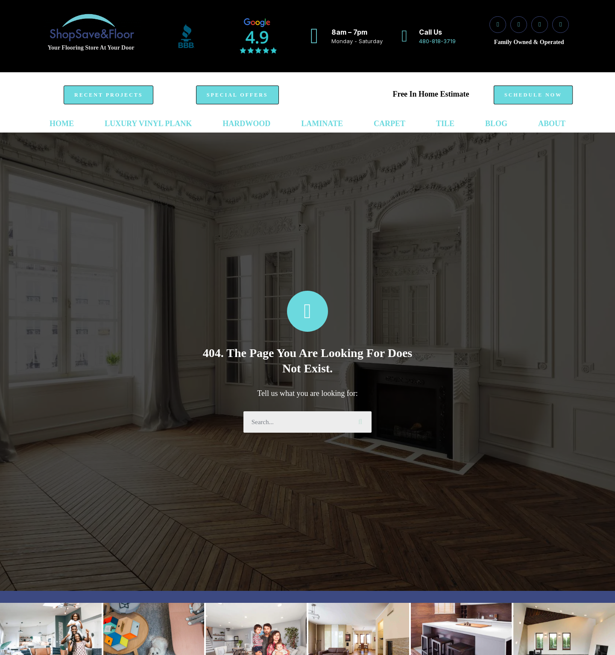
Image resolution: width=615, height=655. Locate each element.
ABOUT (551, 123)
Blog (496, 123)
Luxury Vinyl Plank (148, 123)
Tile (445, 123)
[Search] (361, 422)
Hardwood (246, 123)
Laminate (322, 123)
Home (62, 123)
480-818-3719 (437, 41)
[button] (108, 95)
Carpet (389, 123)
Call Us (430, 32)
